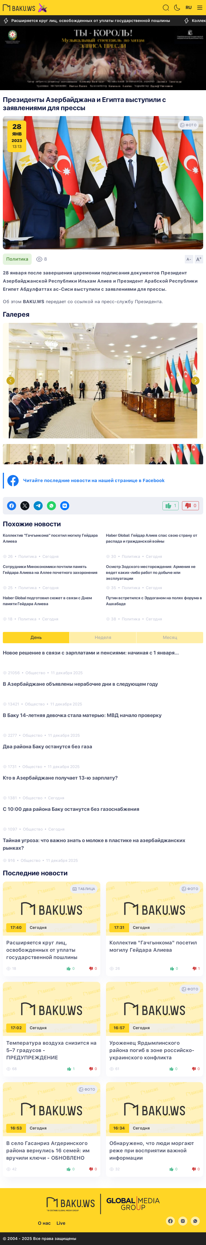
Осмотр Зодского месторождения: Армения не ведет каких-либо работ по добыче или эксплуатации (151, 572)
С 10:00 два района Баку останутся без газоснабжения (71, 809)
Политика (17, 259)
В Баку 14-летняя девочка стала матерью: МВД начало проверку (82, 715)
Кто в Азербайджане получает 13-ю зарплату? (60, 778)
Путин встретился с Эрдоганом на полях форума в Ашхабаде (154, 601)
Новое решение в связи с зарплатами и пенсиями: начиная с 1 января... (91, 653)
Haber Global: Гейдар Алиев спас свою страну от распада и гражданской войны (151, 538)
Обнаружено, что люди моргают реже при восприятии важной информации (151, 1150)
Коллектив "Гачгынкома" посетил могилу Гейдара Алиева (50, 538)
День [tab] (36, 637)
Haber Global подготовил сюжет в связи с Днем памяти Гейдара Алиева (47, 601)
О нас (44, 1223)
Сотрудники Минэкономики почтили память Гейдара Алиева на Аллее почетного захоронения (50, 569)
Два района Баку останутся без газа (47, 746)
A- (189, 259)
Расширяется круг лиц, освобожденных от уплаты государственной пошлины (86, 20)
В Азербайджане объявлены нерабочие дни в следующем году (80, 684)
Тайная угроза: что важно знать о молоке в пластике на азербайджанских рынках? (94, 844)
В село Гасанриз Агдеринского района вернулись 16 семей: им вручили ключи (48, 1150)
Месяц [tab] (170, 637)
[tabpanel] (103, 756)
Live (61, 1223)
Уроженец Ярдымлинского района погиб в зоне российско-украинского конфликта (151, 1050)
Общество (35, 673)
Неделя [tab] (103, 637)
